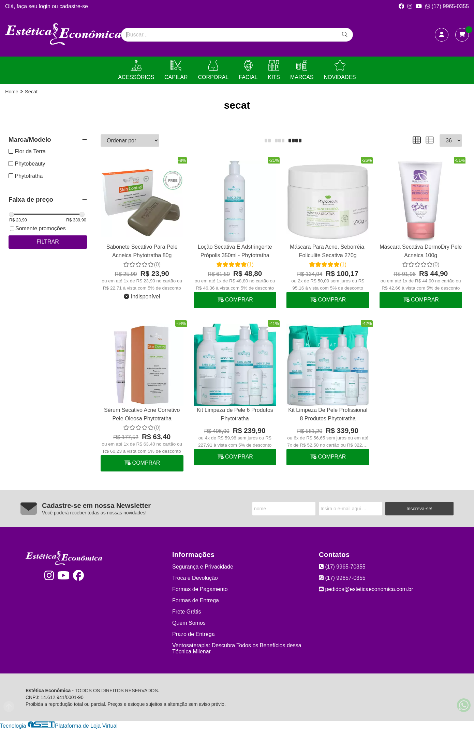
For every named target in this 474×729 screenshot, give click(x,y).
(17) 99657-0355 (342, 578)
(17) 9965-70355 (342, 567)
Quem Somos (189, 623)
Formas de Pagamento (200, 589)
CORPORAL (213, 70)
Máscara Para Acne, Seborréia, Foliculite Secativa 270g (328, 251)
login (45, 6)
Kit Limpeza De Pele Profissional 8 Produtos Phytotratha (327, 414)
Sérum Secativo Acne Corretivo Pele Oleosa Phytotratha (142, 414)
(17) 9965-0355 (447, 6)
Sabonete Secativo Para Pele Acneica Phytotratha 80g (142, 251)
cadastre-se (73, 6)
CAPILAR (176, 70)
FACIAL (248, 70)
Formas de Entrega (195, 600)
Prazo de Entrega (193, 634)
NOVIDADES (340, 70)
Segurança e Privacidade (202, 567)
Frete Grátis (186, 612)
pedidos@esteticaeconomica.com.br (366, 589)
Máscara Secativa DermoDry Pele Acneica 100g (421, 251)
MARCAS (301, 70)
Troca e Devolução (195, 578)
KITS (274, 70)
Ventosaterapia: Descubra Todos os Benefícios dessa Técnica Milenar (236, 648)
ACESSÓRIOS (136, 70)
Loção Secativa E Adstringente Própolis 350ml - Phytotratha (235, 251)
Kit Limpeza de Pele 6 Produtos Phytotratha (235, 414)
